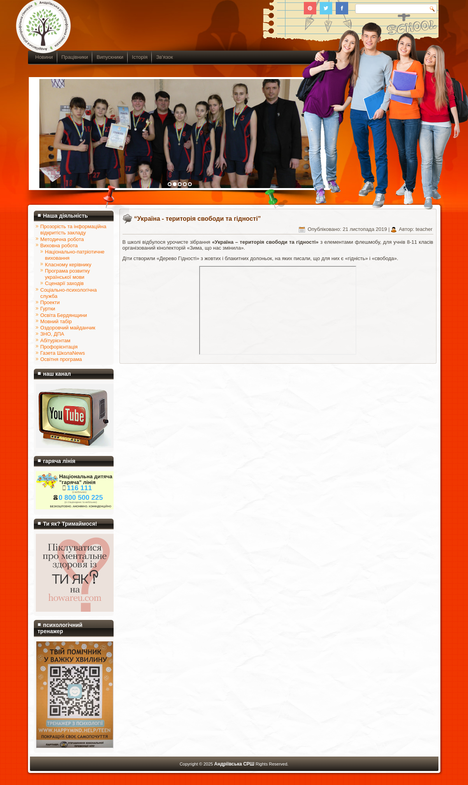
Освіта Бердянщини (63, 315)
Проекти (50, 302)
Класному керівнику (68, 265)
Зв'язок (164, 57)
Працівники (74, 57)
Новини (44, 57)
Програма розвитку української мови (67, 274)
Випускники (109, 57)
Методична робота (62, 239)
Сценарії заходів (64, 283)
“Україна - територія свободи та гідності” (197, 218)
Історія (139, 57)
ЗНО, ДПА (52, 334)
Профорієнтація (59, 347)
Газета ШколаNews (62, 353)
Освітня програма (61, 359)
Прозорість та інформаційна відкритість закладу (73, 230)
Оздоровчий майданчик (67, 328)
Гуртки (47, 309)
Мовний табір (56, 321)
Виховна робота (59, 245)
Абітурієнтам (55, 340)
